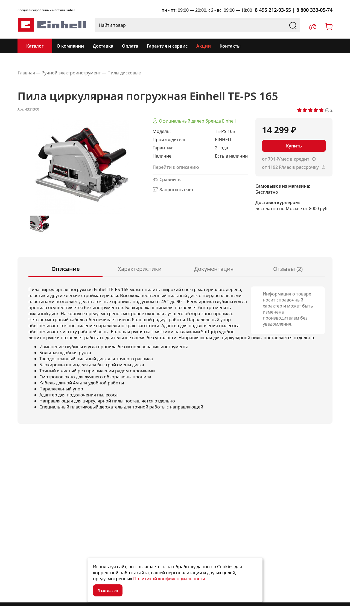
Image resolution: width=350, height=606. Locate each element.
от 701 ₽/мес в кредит (285, 159)
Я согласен (107, 590)
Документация (214, 268)
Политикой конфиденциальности (169, 579)
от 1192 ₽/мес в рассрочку (290, 167)
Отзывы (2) (288, 268)
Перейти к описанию (176, 167)
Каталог (34, 46)
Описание (65, 268)
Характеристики (140, 268)
